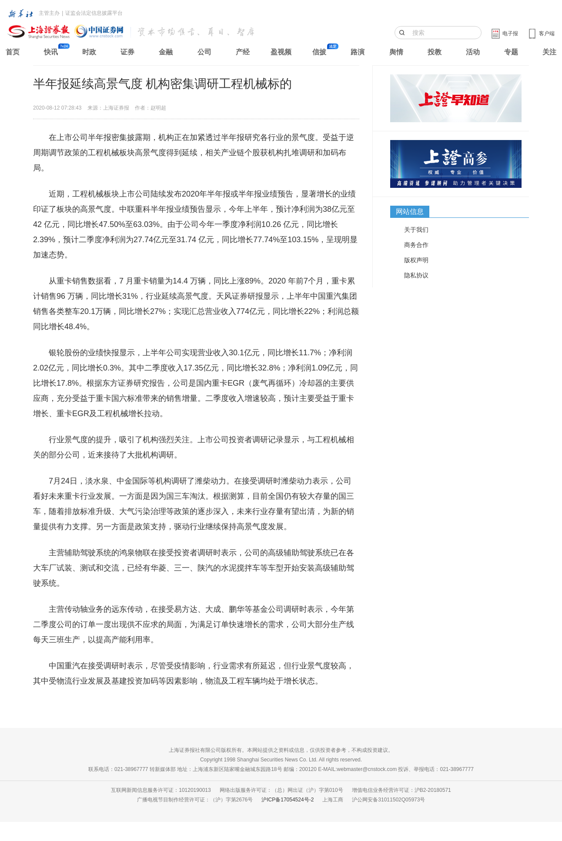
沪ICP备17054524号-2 (287, 800)
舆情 (396, 52)
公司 (204, 52)
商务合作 (416, 244)
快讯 (51, 52)
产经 (243, 52)
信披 (319, 52)
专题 (511, 52)
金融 (166, 52)
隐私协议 (416, 275)
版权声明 (416, 260)
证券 (127, 52)
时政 (89, 52)
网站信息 (410, 211)
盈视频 (281, 52)
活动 (473, 52)
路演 (358, 52)
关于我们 (416, 229)
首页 (13, 52)
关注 (549, 52)
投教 (435, 52)
